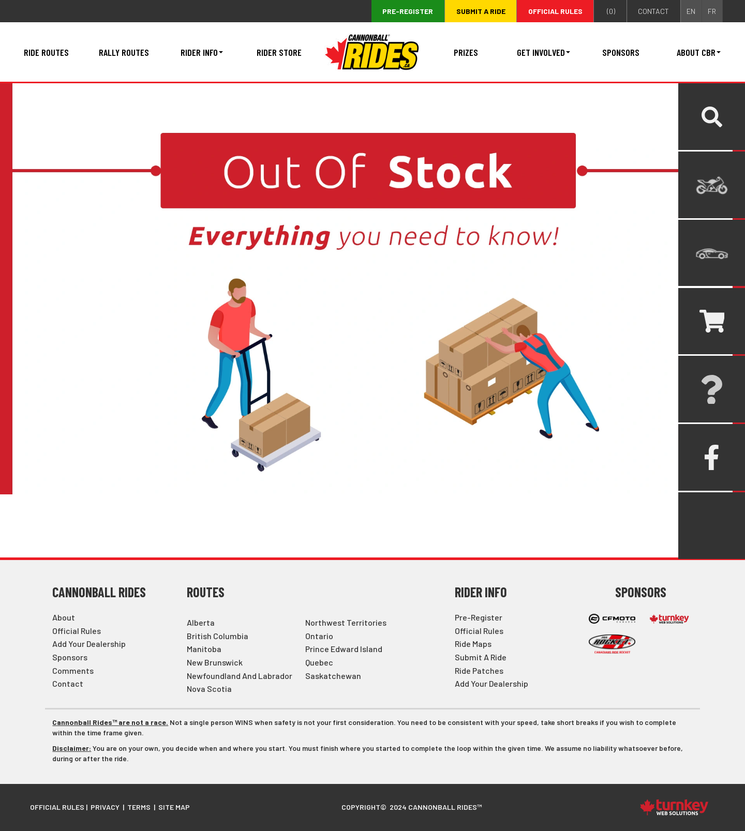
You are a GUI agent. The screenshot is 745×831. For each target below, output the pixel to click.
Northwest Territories (345, 622)
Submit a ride (480, 11)
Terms (139, 807)
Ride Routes (46, 52)
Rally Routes (124, 52)
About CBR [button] (699, 52)
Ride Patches (479, 670)
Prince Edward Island (343, 649)
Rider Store (279, 52)
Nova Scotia (209, 688)
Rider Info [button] (202, 52)
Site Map (174, 807)
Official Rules (555, 11)
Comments (73, 670)
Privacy (105, 807)
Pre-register (407, 11)
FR (712, 11)
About (63, 617)
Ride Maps (473, 643)
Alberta (201, 622)
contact (653, 11)
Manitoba (204, 649)
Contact (67, 683)
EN (691, 11)
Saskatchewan (333, 676)
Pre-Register (478, 617)
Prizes (466, 52)
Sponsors (620, 52)
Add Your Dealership (89, 643)
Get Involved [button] (543, 52)
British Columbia (217, 636)
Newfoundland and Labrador (239, 676)
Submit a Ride (480, 657)
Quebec (319, 662)
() (610, 11)
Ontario (319, 636)
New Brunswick (215, 662)
